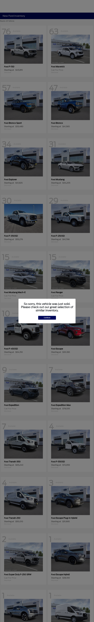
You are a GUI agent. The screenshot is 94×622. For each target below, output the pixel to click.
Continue (47, 318)
